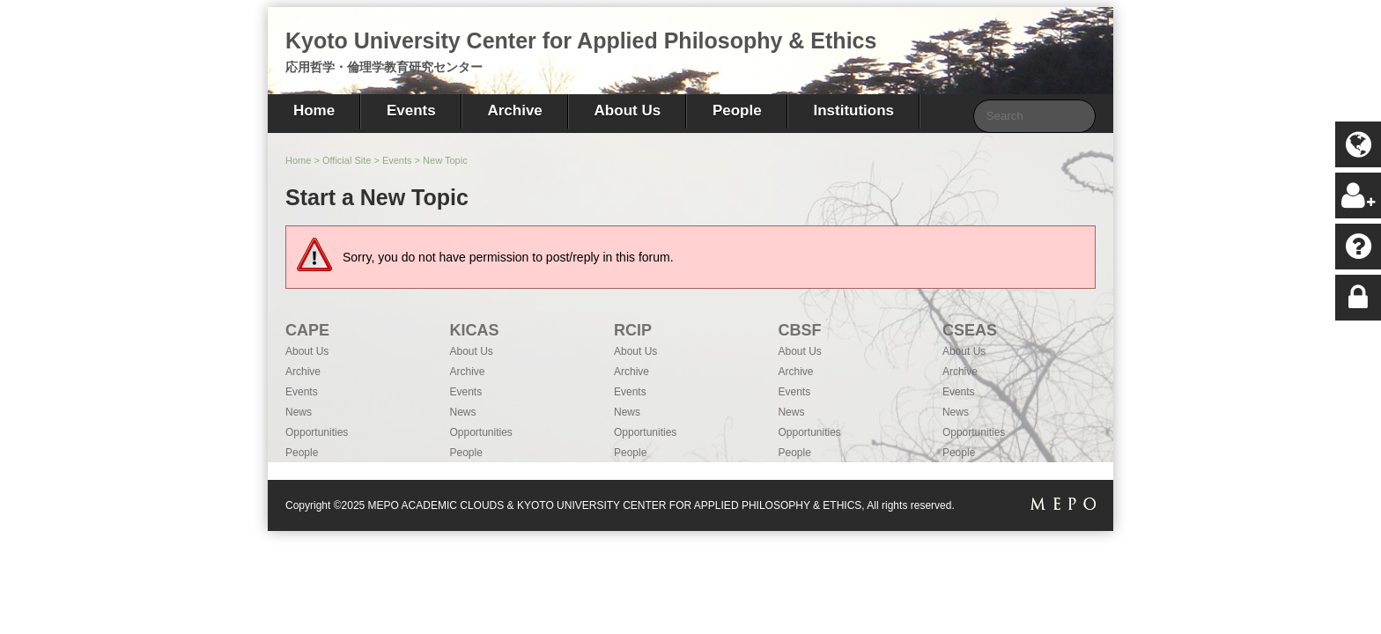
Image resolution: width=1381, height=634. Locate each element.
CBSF (799, 330)
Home (314, 110)
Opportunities (316, 432)
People (737, 110)
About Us (627, 110)
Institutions (853, 110)
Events (411, 110)
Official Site (346, 160)
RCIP (633, 330)
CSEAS (969, 330)
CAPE (307, 330)
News (298, 412)
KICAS (473, 330)
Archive (514, 110)
